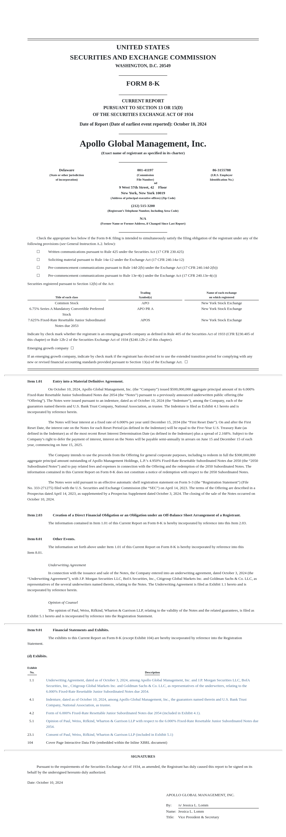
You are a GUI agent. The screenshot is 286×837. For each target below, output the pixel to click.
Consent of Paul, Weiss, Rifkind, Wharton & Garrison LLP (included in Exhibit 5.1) (109, 734)
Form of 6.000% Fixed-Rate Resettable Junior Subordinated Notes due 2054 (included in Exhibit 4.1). (123, 713)
